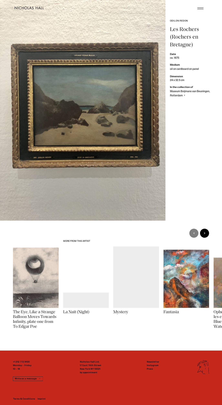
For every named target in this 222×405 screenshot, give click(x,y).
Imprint (41, 399)
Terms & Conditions (24, 399)
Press (150, 369)
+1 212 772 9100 (21, 362)
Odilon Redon (179, 21)
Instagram (153, 365)
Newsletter (153, 362)
